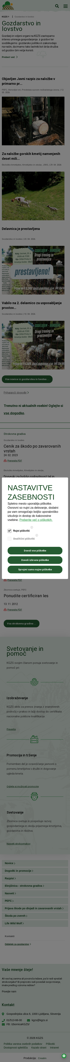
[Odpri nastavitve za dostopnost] (64, 1056)
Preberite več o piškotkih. (36, 519)
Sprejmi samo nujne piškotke (35, 569)
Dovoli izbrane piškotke (35, 560)
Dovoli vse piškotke (35, 550)
